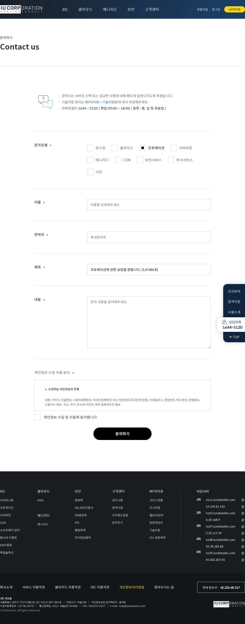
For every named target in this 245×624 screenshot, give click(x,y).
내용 (39, 300)
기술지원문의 (111, 102)
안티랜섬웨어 (83, 537)
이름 (39, 202)
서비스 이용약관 (33, 587)
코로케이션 (152, 148)
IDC (65, 9)
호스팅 (96, 148)
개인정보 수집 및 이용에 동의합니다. (71, 417)
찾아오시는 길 (164, 587)
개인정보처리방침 (131, 587)
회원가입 (202, 9)
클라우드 (85, 9)
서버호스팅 (6, 500)
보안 (131, 9)
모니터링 (154, 507)
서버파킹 (181, 148)
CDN (123, 160)
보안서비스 (149, 160)
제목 (39, 267)
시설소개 (234, 312)
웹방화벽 (80, 530)
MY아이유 (235, 9)
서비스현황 (156, 500)
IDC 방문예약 (157, 537)
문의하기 (122, 433)
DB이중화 (6, 545)
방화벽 (79, 500)
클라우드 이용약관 (68, 587)
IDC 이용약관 (100, 587)
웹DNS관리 (156, 515)
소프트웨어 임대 (10, 530)
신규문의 (234, 291)
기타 (94, 172)
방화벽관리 (156, 522)
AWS (40, 500)
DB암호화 (81, 515)
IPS (77, 522)
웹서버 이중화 (8, 537)
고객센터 (152, 9)
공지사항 (117, 500)
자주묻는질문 (120, 515)
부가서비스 (180, 160)
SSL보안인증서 (84, 507)
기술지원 (154, 530)
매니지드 (110, 9)
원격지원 (234, 301)
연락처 (41, 235)
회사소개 (6, 587)
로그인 (216, 9)
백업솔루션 (6, 552)
